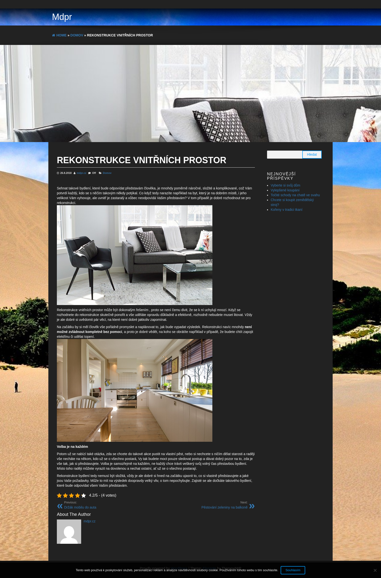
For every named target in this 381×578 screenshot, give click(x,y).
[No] (374, 570)
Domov (107, 172)
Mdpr (62, 17)
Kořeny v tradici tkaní (287, 210)
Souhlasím (293, 570)
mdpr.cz (82, 172)
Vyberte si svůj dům (285, 185)
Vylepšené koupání (285, 190)
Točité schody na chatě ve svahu (295, 195)
